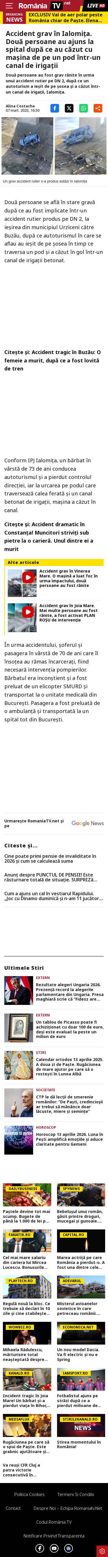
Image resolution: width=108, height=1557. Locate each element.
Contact (13, 1508)
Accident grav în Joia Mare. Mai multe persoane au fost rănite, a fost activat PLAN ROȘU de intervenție (68, 613)
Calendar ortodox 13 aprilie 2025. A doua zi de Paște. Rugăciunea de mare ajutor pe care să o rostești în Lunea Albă (69, 1067)
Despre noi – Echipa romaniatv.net (68, 1508)
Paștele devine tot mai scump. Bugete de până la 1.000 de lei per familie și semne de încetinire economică (26, 1216)
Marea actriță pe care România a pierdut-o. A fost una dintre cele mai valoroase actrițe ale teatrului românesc (81, 1262)
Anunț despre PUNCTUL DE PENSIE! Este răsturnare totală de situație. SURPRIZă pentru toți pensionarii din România (48, 877)
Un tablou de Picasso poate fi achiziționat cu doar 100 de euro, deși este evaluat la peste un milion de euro (70, 1029)
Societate (45, 1090)
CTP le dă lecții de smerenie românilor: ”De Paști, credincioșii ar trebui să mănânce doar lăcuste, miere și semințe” (69, 1104)
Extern (43, 977)
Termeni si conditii (76, 1494)
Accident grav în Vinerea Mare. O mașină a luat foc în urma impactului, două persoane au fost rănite (68, 578)
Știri (41, 1052)
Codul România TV (54, 1521)
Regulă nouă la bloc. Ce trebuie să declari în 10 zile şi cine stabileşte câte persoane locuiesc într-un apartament (26, 1308)
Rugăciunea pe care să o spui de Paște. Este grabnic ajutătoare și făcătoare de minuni (26, 1447)
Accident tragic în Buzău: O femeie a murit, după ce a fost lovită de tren (52, 360)
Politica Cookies (29, 1494)
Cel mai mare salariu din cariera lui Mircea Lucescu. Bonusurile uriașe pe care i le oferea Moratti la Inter (27, 1262)
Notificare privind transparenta (54, 1535)
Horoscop (46, 1127)
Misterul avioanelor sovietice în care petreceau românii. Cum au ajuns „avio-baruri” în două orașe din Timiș (78, 1308)
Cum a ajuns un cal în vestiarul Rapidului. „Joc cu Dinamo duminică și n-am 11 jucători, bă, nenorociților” (52, 896)
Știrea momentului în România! (79, 1445)
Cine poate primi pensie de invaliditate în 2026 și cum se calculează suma (50, 859)
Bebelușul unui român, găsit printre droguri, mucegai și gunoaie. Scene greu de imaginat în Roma (80, 1216)
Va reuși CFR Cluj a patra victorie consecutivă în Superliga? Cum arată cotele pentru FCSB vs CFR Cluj (25, 1470)
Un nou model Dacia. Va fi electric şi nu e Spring (78, 1354)
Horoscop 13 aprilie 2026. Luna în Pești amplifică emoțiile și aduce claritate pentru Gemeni (69, 1139)
